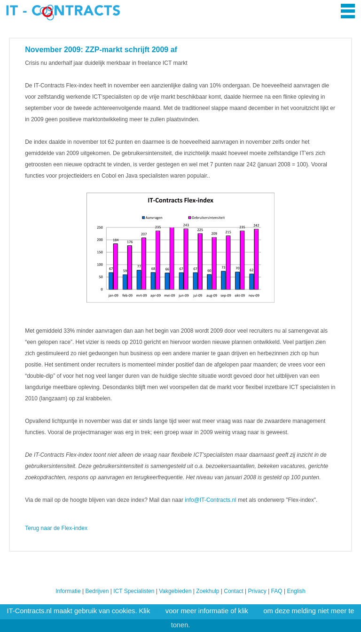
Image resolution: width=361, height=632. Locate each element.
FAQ (277, 591)
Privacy (257, 591)
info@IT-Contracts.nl (210, 500)
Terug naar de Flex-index (56, 528)
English (296, 591)
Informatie (67, 591)
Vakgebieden (175, 591)
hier (157, 611)
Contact (233, 591)
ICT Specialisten (133, 591)
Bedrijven (97, 591)
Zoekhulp (207, 591)
